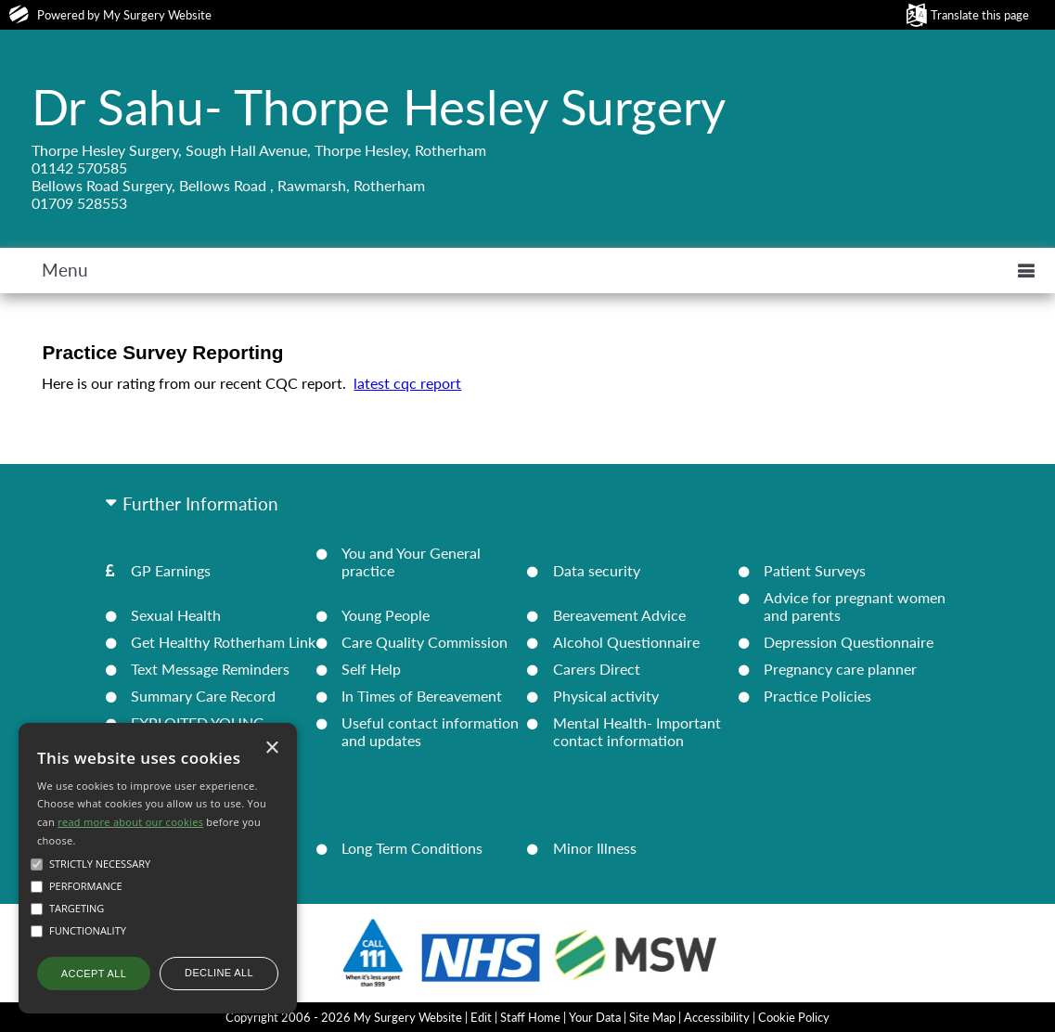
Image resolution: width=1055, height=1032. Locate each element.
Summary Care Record (203, 695)
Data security (596, 570)
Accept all (93, 973)
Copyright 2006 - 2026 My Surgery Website (343, 1017)
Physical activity (606, 695)
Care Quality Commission (424, 642)
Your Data (595, 1017)
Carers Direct (596, 668)
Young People (385, 615)
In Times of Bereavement (421, 695)
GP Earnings (171, 570)
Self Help (371, 668)
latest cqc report (407, 383)
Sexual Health (176, 615)
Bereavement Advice (619, 615)
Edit (481, 1017)
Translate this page (980, 14)
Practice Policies (817, 695)
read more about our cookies (130, 822)
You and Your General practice (411, 561)
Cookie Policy (794, 1017)
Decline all (219, 972)
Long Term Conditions (411, 848)
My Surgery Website (157, 14)
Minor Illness (595, 848)
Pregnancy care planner (840, 668)
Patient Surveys (815, 570)
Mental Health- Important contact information (637, 731)
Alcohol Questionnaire (626, 642)
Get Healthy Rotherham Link (223, 642)
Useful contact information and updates (430, 731)
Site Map (652, 1017)
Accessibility (717, 1017)
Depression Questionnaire (848, 642)
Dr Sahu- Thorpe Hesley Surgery (379, 105)
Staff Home (530, 1017)
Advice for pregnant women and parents (855, 606)
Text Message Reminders (210, 668)
